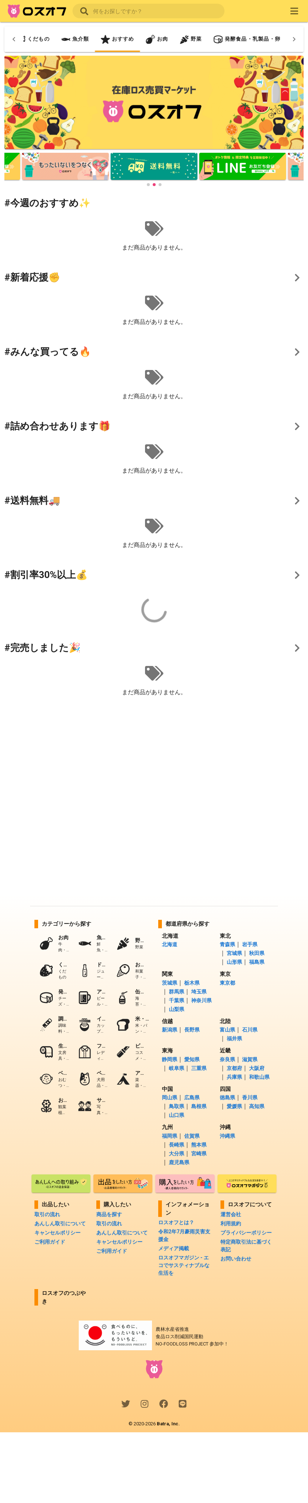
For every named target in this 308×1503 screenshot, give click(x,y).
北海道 (169, 944)
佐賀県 (191, 1136)
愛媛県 (234, 1106)
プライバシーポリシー (246, 1233)
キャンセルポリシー (57, 1233)
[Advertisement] (154, 759)
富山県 (227, 1030)
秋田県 (256, 953)
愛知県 (191, 1059)
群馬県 (176, 992)
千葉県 (176, 1000)
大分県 (176, 1153)
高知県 (256, 1106)
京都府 (234, 1068)
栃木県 (191, 983)
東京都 (227, 983)
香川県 (249, 1097)
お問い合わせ (235, 1259)
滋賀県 (249, 1059)
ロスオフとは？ (176, 1222)
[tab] (69, 39)
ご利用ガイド (49, 1242)
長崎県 (176, 1145)
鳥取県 (176, 1106)
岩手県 (249, 944)
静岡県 (169, 1059)
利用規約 (230, 1223)
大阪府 (256, 1068)
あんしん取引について (60, 1223)
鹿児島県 (178, 1162)
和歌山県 (259, 1077)
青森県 (227, 944)
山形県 (234, 962)
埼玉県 (198, 992)
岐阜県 (176, 1068)
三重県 (198, 1068)
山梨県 (176, 1009)
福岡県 (169, 1136)
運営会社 (230, 1214)
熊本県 (198, 1145)
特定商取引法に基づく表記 (246, 1245)
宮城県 (234, 953)
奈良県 (227, 1059)
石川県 (249, 1030)
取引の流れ (47, 1214)
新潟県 (169, 1030)
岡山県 (169, 1097)
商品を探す (109, 1214)
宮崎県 (198, 1153)
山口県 (176, 1115)
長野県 (191, 1030)
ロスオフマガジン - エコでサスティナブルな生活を (183, 1265)
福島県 (256, 962)
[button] (148, 184)
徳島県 (227, 1097)
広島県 (191, 1097)
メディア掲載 (173, 1248)
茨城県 (169, 983)
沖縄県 (227, 1136)
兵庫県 (234, 1077)
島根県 (198, 1106)
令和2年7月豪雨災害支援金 (184, 1235)
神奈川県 (201, 1000)
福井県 (234, 1038)
